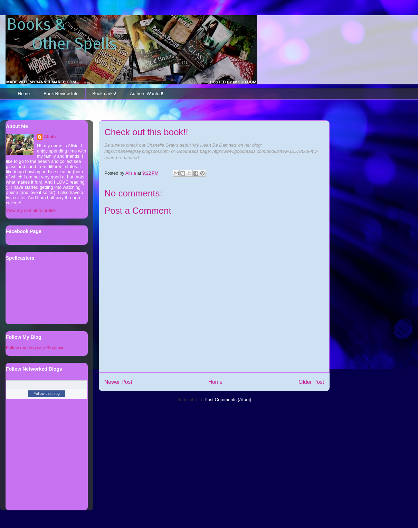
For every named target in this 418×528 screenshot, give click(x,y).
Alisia (50, 136)
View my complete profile (31, 210)
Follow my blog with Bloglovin (35, 347)
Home (24, 93)
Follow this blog (47, 393)
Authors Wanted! (146, 93)
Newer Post (118, 382)
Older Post (311, 382)
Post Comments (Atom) (228, 399)
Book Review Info (61, 93)
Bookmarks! (104, 93)
